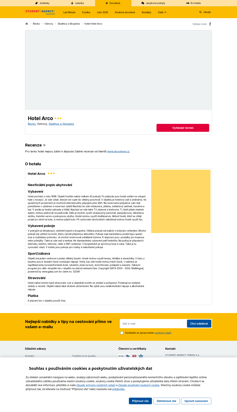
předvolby (118, 389)
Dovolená (112, 3)
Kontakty (146, 12)
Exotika (86, 12)
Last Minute (69, 12)
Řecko (32, 124)
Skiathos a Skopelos (61, 124)
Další (162, 12)
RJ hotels (193, 3)
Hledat (205, 12)
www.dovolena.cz (118, 151)
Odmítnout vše (166, 401)
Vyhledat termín (183, 127)
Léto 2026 (102, 12)
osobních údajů (163, 332)
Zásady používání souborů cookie (138, 385)
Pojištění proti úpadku (84, 355)
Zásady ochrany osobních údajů (95, 385)
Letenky (77, 3)
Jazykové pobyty (153, 3)
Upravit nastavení (196, 401)
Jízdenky (42, 3)
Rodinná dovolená (125, 12)
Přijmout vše (140, 401)
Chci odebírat (199, 323)
